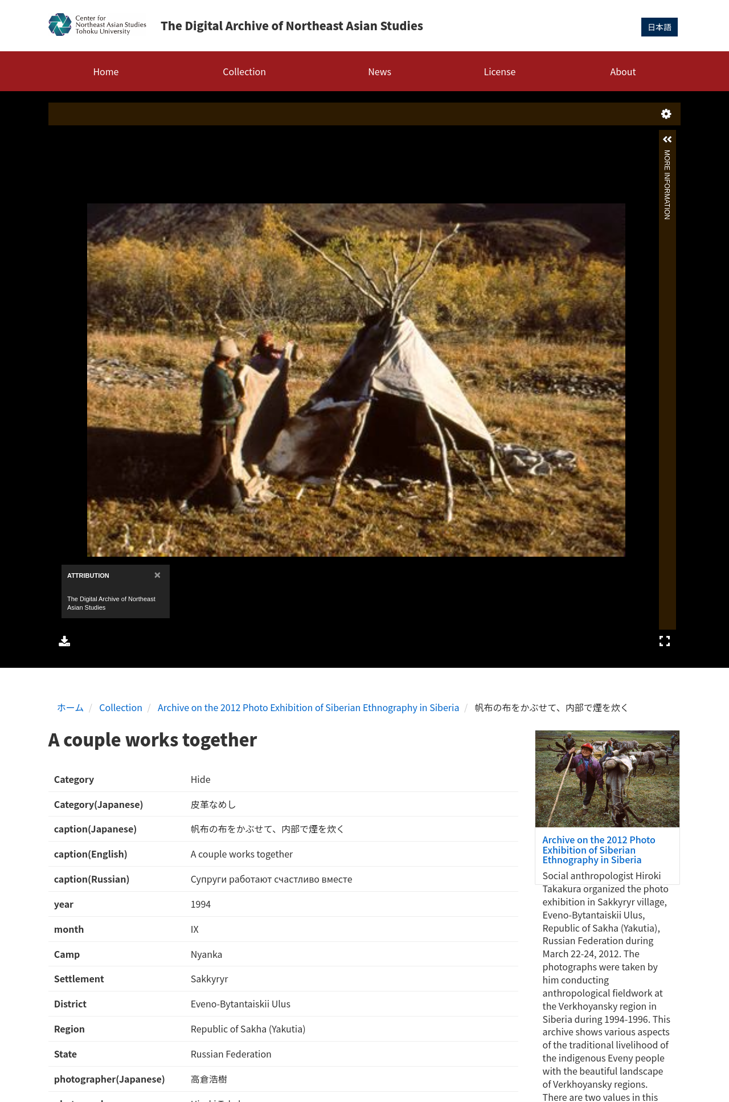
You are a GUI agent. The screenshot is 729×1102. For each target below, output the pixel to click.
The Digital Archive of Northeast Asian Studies (292, 25)
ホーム (70, 707)
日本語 (659, 26)
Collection (244, 71)
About (623, 71)
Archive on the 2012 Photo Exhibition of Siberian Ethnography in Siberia (308, 707)
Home (105, 71)
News (379, 71)
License (500, 71)
